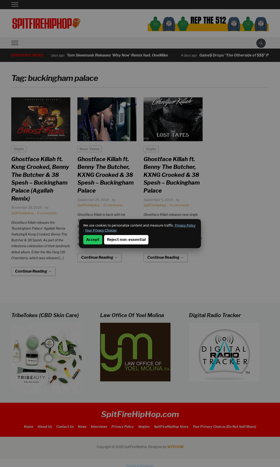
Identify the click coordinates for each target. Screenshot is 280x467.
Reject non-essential (126, 239)
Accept (92, 239)
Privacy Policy (185, 225)
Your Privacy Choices (101, 230)
